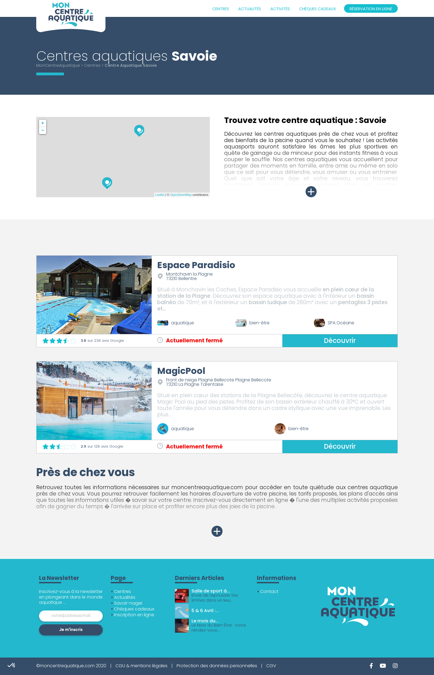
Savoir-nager (128, 603)
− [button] (42, 130)
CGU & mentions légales (141, 666)
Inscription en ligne (134, 615)
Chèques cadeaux (317, 9)
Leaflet (160, 194)
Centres (220, 9)
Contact (269, 591)
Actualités (249, 9)
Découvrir (340, 340)
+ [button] (42, 123)
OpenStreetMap (181, 194)
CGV (271, 666)
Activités (280, 9)
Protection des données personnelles (217, 666)
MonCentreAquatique (58, 65)
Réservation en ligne (371, 9)
